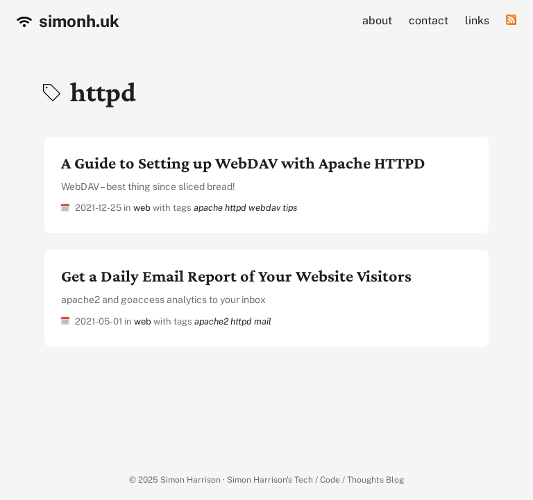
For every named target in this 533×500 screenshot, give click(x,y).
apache (208, 207)
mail (262, 321)
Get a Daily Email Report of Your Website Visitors (236, 275)
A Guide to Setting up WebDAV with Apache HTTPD (243, 162)
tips (289, 207)
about (377, 20)
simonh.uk (68, 21)
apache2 (211, 321)
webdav (264, 207)
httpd (235, 207)
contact (428, 20)
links (477, 20)
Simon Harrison (190, 480)
